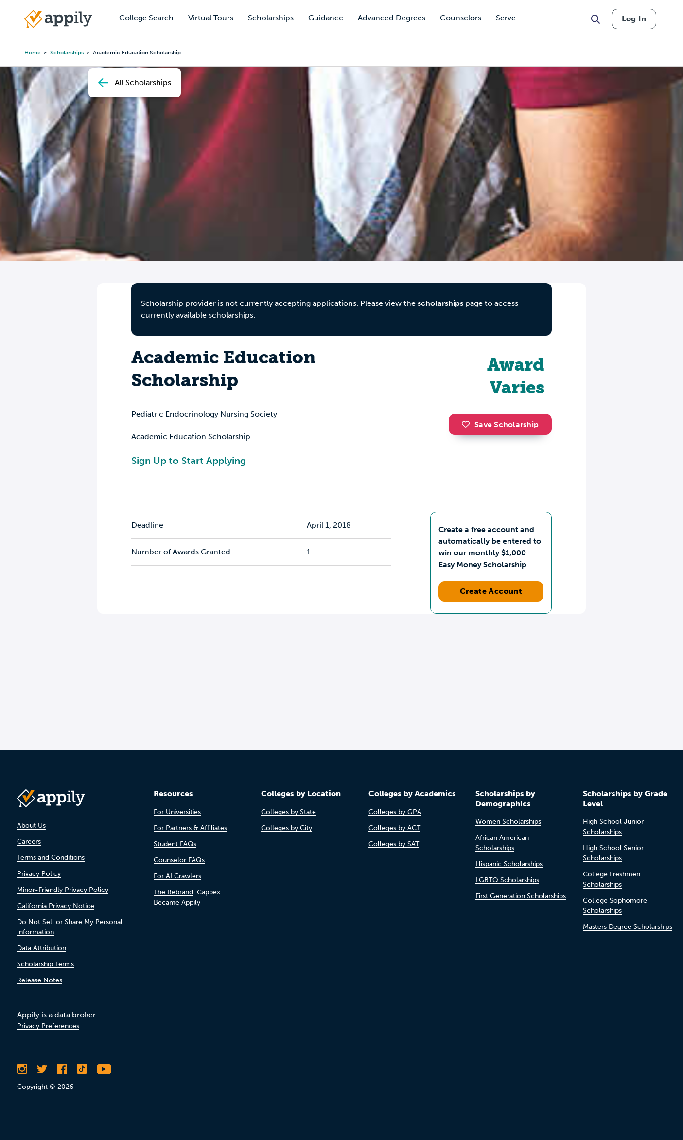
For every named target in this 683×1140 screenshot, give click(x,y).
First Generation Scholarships (520, 896)
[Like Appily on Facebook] (62, 1069)
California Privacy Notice (55, 906)
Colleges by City (286, 828)
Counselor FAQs (179, 860)
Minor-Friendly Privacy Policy (62, 890)
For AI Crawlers (177, 876)
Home (32, 52)
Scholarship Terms (45, 964)
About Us (31, 825)
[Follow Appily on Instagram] (22, 1069)
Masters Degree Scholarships (627, 927)
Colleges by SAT (393, 844)
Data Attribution (41, 948)
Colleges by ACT (394, 828)
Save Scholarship (500, 424)
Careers (29, 841)
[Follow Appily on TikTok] (82, 1069)
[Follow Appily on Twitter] (42, 1069)
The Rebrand (173, 892)
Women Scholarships (508, 822)
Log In (634, 18)
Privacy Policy (39, 874)
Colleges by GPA (394, 812)
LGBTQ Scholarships (507, 880)
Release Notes (39, 980)
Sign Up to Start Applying (188, 460)
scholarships (440, 303)
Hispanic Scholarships (509, 864)
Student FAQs (175, 844)
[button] (468, 424)
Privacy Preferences (48, 1026)
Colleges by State (288, 812)
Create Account (491, 591)
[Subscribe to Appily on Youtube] (104, 1069)
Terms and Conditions (51, 858)
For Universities (177, 812)
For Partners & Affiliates (190, 828)
